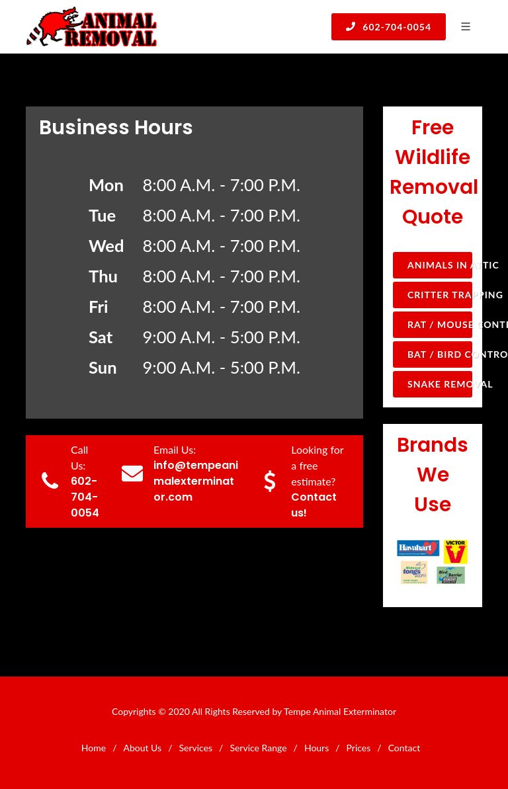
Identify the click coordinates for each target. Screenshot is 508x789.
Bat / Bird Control (439, 354)
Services (195, 747)
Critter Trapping (439, 294)
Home (93, 747)
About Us (142, 747)
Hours (316, 747)
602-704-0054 (388, 26)
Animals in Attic (439, 264)
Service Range (258, 747)
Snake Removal (439, 384)
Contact (404, 747)
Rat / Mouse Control (439, 324)
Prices (359, 747)
